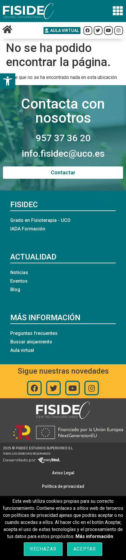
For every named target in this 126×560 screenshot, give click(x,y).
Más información (94, 536)
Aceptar (84, 549)
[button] (7, 81)
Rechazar (43, 549)
